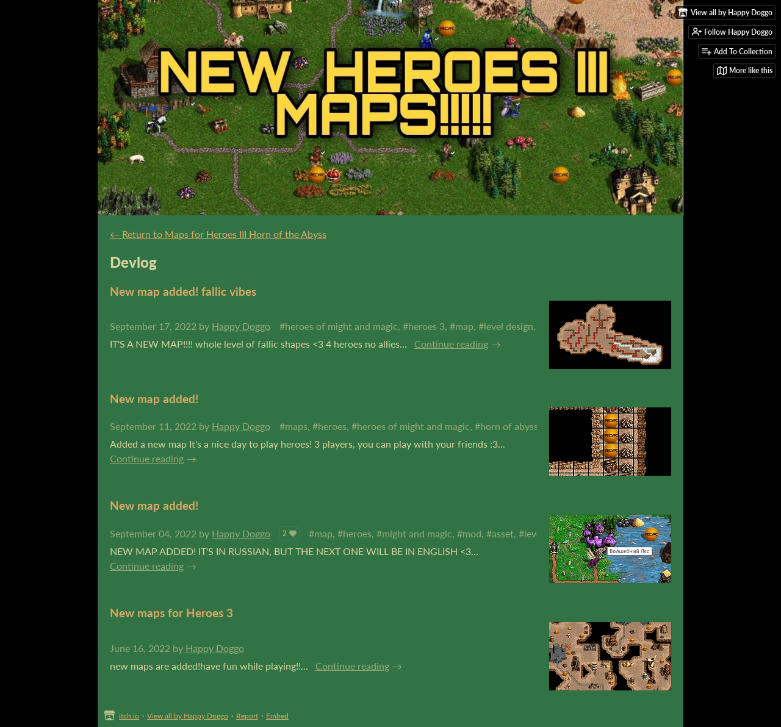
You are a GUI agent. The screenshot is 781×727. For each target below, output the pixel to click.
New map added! (154, 399)
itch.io (129, 715)
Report (247, 715)
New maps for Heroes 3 (171, 613)
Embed (277, 715)
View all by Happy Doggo (187, 715)
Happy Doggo (241, 326)
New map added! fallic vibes (183, 291)
